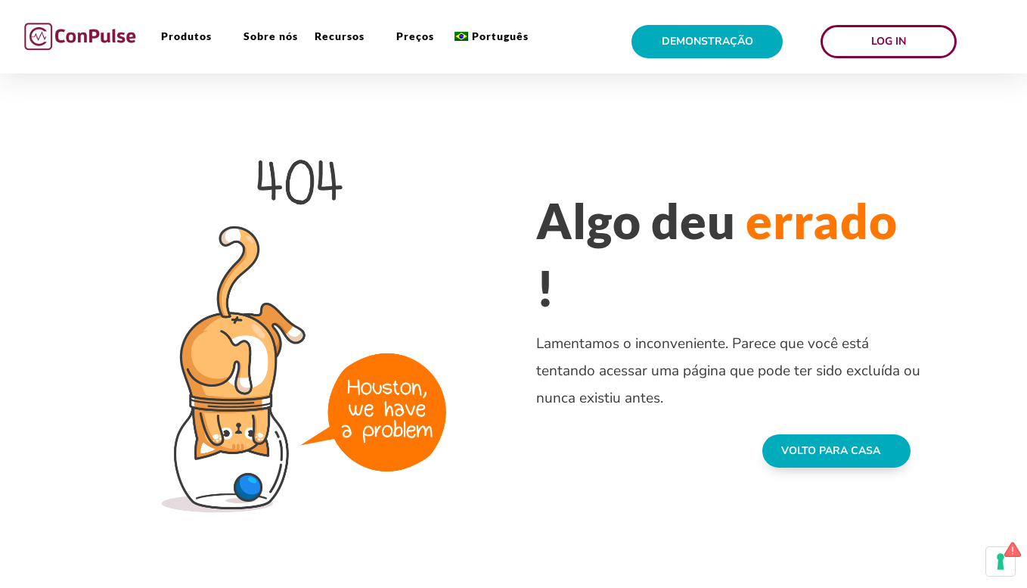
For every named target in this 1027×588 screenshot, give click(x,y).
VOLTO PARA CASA (830, 450)
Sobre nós (271, 36)
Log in (888, 41)
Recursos (340, 36)
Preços (415, 36)
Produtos (186, 36)
